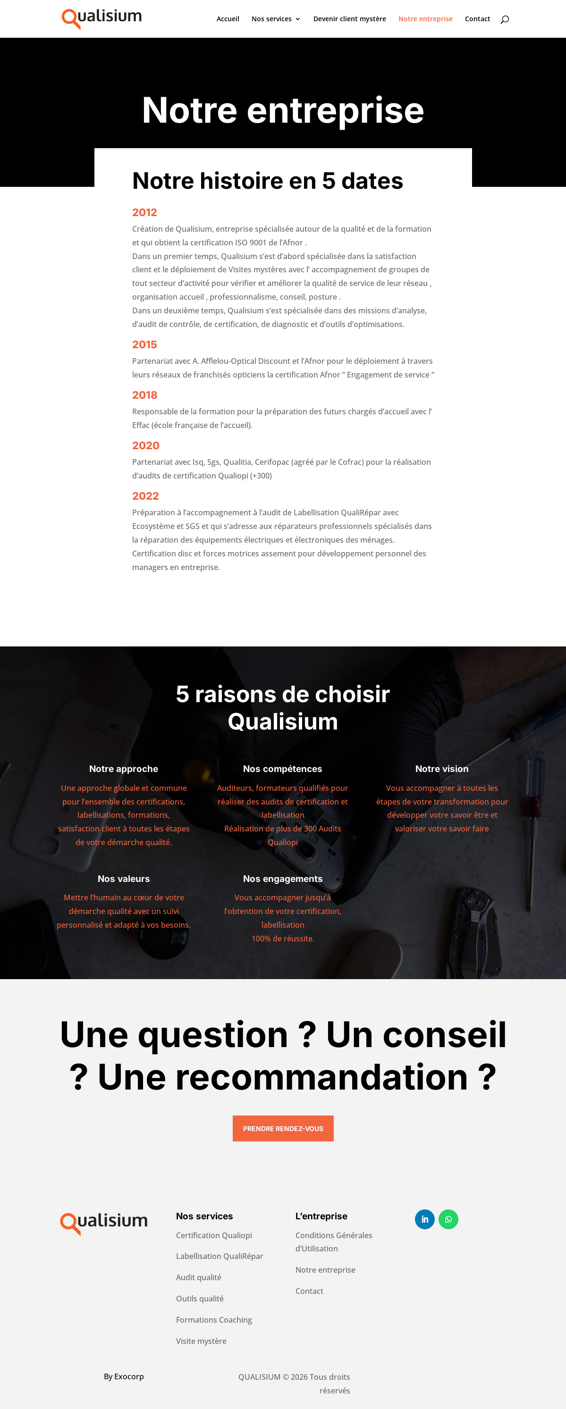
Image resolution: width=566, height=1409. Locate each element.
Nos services (272, 19)
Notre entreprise (425, 19)
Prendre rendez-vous (283, 1128)
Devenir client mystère (349, 19)
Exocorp (129, 1376)
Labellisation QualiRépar (219, 1256)
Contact (477, 19)
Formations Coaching (214, 1320)
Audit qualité (198, 1277)
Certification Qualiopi (214, 1235)
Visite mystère (201, 1341)
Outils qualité (200, 1298)
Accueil (228, 19)
